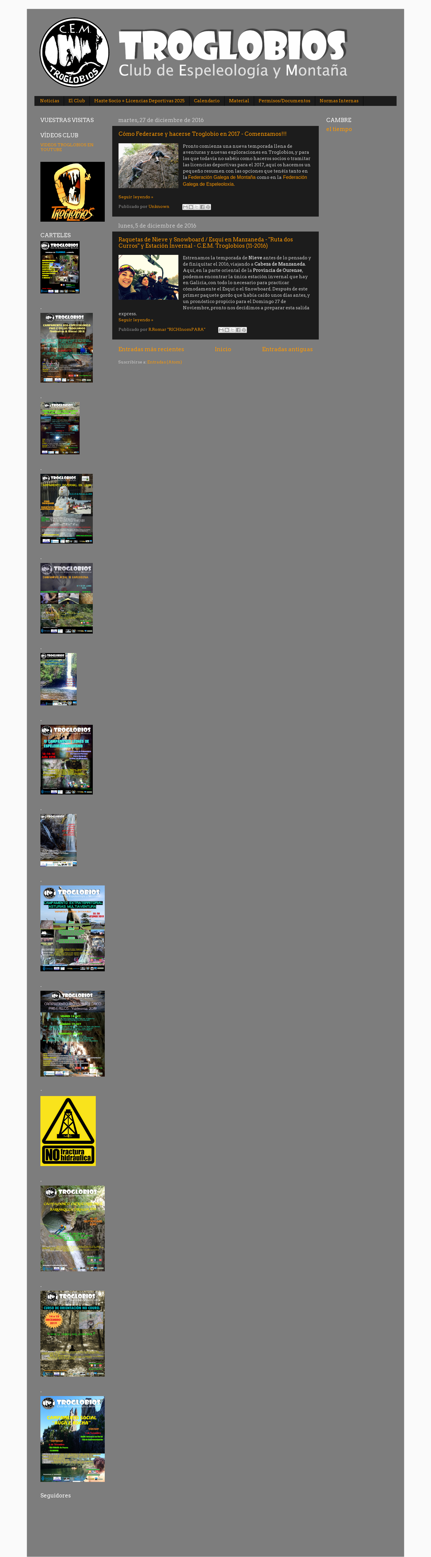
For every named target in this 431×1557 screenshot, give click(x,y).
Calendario (207, 101)
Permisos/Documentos (284, 101)
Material (239, 101)
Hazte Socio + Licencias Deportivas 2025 (139, 101)
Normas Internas (339, 101)
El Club (77, 101)
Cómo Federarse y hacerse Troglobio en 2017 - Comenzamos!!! (203, 134)
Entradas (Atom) (164, 362)
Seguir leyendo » (136, 196)
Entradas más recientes (151, 349)
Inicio (223, 349)
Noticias (49, 101)
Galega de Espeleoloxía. (209, 184)
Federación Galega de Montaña (222, 177)
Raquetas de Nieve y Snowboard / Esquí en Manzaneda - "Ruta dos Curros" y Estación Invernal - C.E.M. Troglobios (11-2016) (206, 242)
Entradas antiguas (287, 349)
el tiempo (339, 129)
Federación (295, 177)
